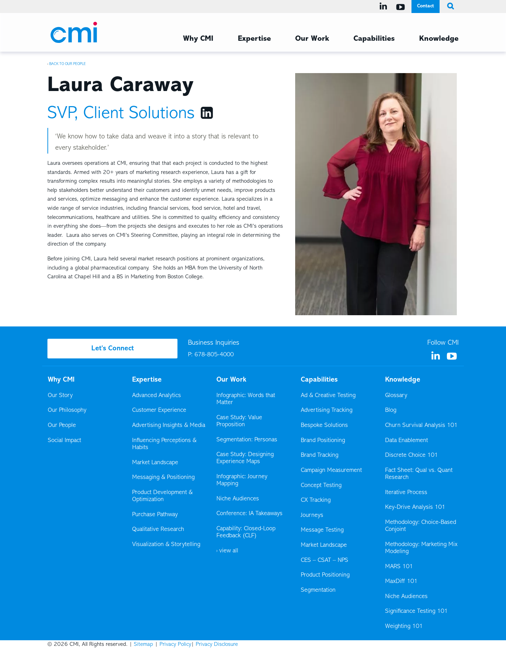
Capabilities (319, 380)
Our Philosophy (67, 410)
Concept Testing (321, 485)
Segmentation (318, 590)
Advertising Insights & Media (168, 425)
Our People (62, 425)
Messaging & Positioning (163, 477)
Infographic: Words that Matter (245, 399)
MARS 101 (399, 567)
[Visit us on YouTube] (401, 7)
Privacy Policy (175, 644)
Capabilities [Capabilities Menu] (374, 39)
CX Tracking (316, 500)
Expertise (147, 380)
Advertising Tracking (326, 410)
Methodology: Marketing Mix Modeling (421, 548)
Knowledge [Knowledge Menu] (439, 39)
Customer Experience (159, 410)
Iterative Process (406, 492)
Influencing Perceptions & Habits (164, 444)
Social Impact (64, 440)
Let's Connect (112, 348)
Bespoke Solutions (324, 425)
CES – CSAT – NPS (324, 560)
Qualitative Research (158, 529)
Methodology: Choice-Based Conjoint (420, 526)
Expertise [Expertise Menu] (254, 39)
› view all (227, 551)
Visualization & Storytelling (166, 544)
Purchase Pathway (155, 515)
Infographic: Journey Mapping (241, 480)
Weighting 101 (404, 626)
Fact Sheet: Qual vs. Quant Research (419, 474)
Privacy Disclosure (217, 644)
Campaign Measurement (332, 470)
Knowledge (402, 380)
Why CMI (61, 380)
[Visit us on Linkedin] (384, 6)
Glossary (396, 395)
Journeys (312, 515)
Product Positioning (326, 575)
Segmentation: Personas (246, 440)
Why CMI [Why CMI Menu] (198, 39)
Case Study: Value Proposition (239, 421)
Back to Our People (67, 64)
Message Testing (322, 530)
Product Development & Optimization (162, 496)
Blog (390, 410)
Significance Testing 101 (416, 611)
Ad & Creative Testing (328, 395)
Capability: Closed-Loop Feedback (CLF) (245, 532)
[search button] (449, 6)
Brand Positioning (323, 440)
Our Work (312, 39)
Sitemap (143, 644)
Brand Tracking (319, 455)
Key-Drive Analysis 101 (415, 507)
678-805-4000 (214, 355)
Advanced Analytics (156, 395)
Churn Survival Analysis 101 (421, 425)
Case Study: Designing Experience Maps (245, 458)
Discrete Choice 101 (411, 455)
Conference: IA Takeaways (249, 514)
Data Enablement (406, 440)
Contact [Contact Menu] (425, 6)
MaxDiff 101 (401, 581)
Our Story (60, 395)
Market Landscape (155, 463)
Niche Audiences (237, 499)
